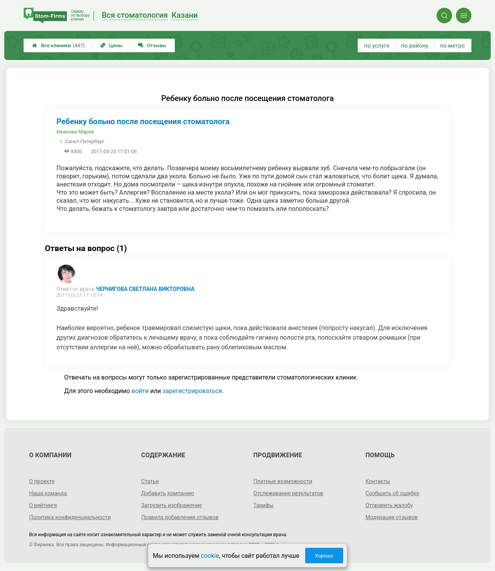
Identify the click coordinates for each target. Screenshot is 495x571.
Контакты (377, 481)
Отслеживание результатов (288, 493)
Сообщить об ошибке (392, 493)
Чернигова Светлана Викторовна (145, 289)
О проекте (42, 481)
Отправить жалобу (389, 505)
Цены (111, 45)
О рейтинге (43, 505)
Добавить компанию (167, 493)
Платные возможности (282, 481)
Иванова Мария (75, 132)
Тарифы (263, 505)
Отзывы (152, 45)
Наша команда (48, 493)
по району (414, 45)
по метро (452, 45)
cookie (210, 555)
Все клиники (58, 45)
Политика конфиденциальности (70, 517)
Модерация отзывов (391, 517)
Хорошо (324, 556)
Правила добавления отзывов (179, 517)
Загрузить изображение (171, 505)
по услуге (377, 45)
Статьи (150, 481)
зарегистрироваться (192, 391)
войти (139, 391)
